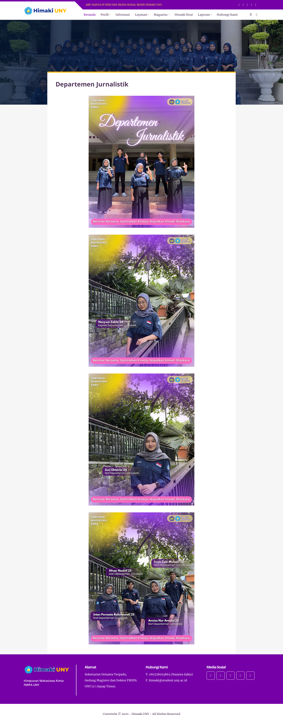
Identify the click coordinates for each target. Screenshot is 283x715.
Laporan (204, 15)
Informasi (122, 15)
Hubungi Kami (227, 15)
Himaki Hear (184, 15)
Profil (105, 15)
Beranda (90, 15)
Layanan (141, 15)
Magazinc (161, 15)
